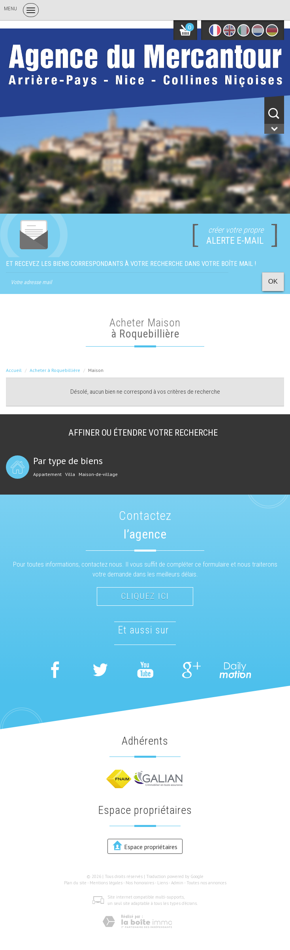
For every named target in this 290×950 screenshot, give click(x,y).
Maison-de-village (98, 474)
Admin (177, 883)
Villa (70, 474)
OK (273, 281)
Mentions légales (106, 883)
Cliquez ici (145, 596)
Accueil (14, 370)
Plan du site (75, 883)
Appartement (47, 474)
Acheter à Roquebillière (55, 370)
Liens (162, 883)
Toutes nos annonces (206, 883)
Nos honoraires (140, 883)
